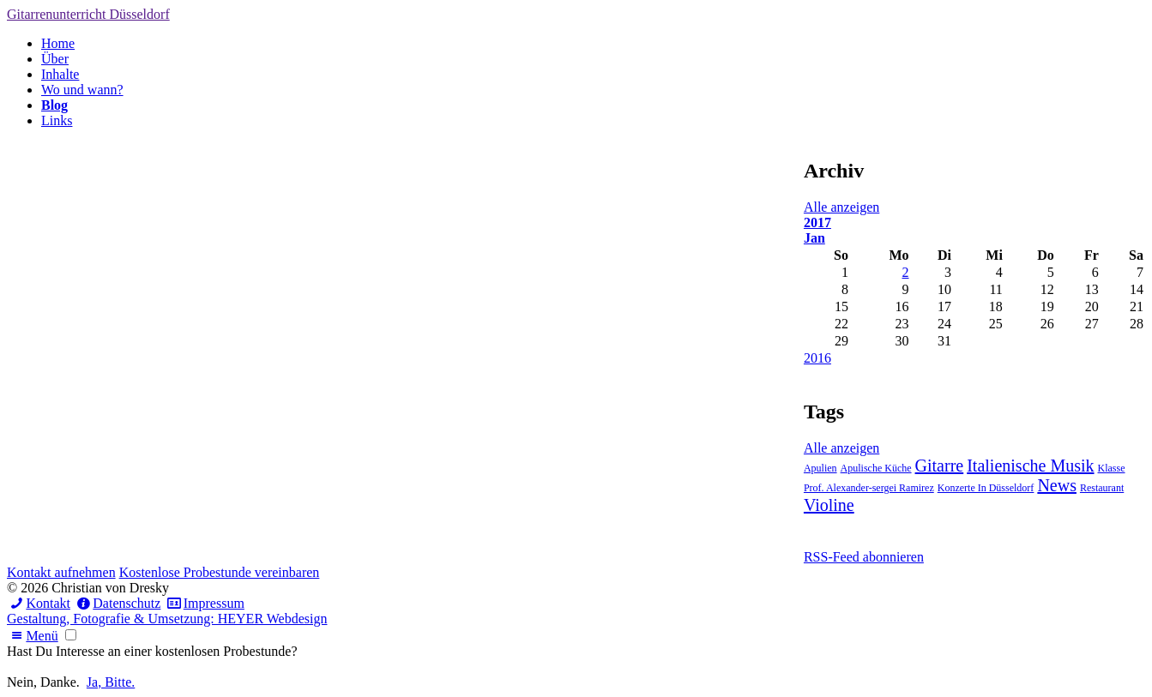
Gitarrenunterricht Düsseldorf (88, 14)
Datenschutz (117, 603)
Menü (32, 635)
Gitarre (939, 465)
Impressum (204, 603)
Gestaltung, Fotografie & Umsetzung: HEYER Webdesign (167, 618)
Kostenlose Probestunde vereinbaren (219, 572)
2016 (817, 358)
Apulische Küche (876, 468)
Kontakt (38, 603)
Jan (814, 238)
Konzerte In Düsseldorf (986, 488)
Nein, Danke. (43, 682)
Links (56, 120)
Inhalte (60, 74)
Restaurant (1102, 488)
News (1057, 485)
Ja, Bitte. (111, 682)
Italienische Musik (1030, 465)
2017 (817, 222)
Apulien (820, 468)
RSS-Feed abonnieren (864, 557)
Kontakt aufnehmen (61, 572)
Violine (829, 505)
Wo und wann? (82, 89)
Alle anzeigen (841, 207)
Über (55, 58)
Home (58, 43)
